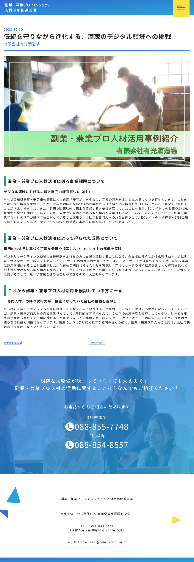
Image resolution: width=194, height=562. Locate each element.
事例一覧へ (97, 344)
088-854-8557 (102, 444)
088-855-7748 (102, 426)
